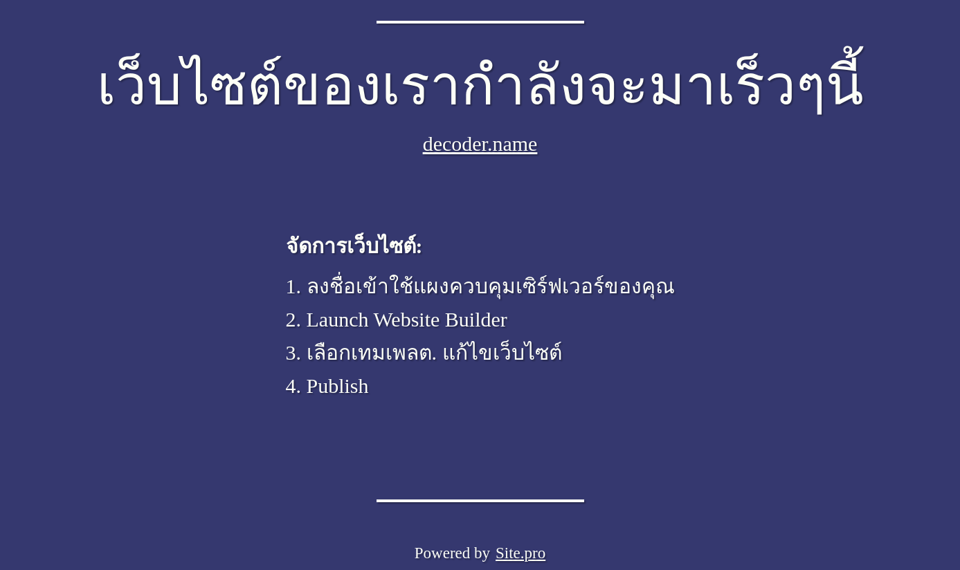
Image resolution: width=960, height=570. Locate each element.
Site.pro (520, 553)
